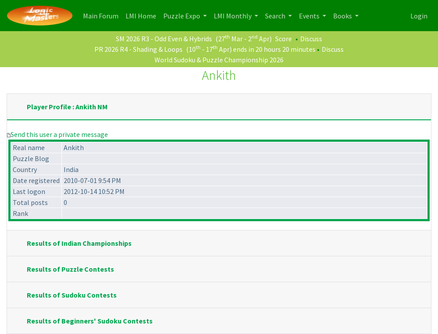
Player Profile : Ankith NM (67, 106)
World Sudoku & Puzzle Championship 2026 (219, 59)
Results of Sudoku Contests (72, 295)
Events (310, 15)
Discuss (311, 38)
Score (283, 38)
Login (418, 15)
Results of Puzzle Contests (70, 269)
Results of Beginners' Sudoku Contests (90, 320)
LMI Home (143, 15)
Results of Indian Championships (79, 243)
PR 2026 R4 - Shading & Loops (138, 49)
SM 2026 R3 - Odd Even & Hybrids (164, 38)
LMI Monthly (233, 15)
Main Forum (102, 15)
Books (343, 15)
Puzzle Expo (182, 15)
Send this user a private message (59, 134)
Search (276, 15)
